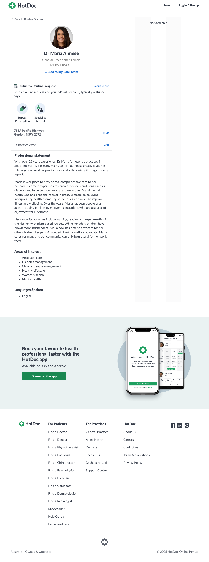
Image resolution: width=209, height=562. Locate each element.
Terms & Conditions (136, 455)
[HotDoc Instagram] (186, 425)
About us (129, 432)
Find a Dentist (57, 439)
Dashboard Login (97, 462)
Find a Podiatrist (59, 455)
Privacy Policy (132, 462)
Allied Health (94, 439)
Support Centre (96, 470)
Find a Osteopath (60, 485)
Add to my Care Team (61, 72)
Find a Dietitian (58, 478)
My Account (56, 508)
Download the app (44, 376)
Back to (27, 19)
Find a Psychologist (61, 470)
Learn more (101, 86)
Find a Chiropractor (61, 462)
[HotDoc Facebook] (172, 425)
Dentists (91, 447)
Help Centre (56, 516)
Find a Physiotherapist (63, 447)
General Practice (97, 432)
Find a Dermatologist (62, 493)
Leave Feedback (58, 524)
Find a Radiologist (60, 501)
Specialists (93, 455)
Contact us (130, 447)
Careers (128, 439)
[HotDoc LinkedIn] (179, 425)
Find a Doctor (57, 432)
